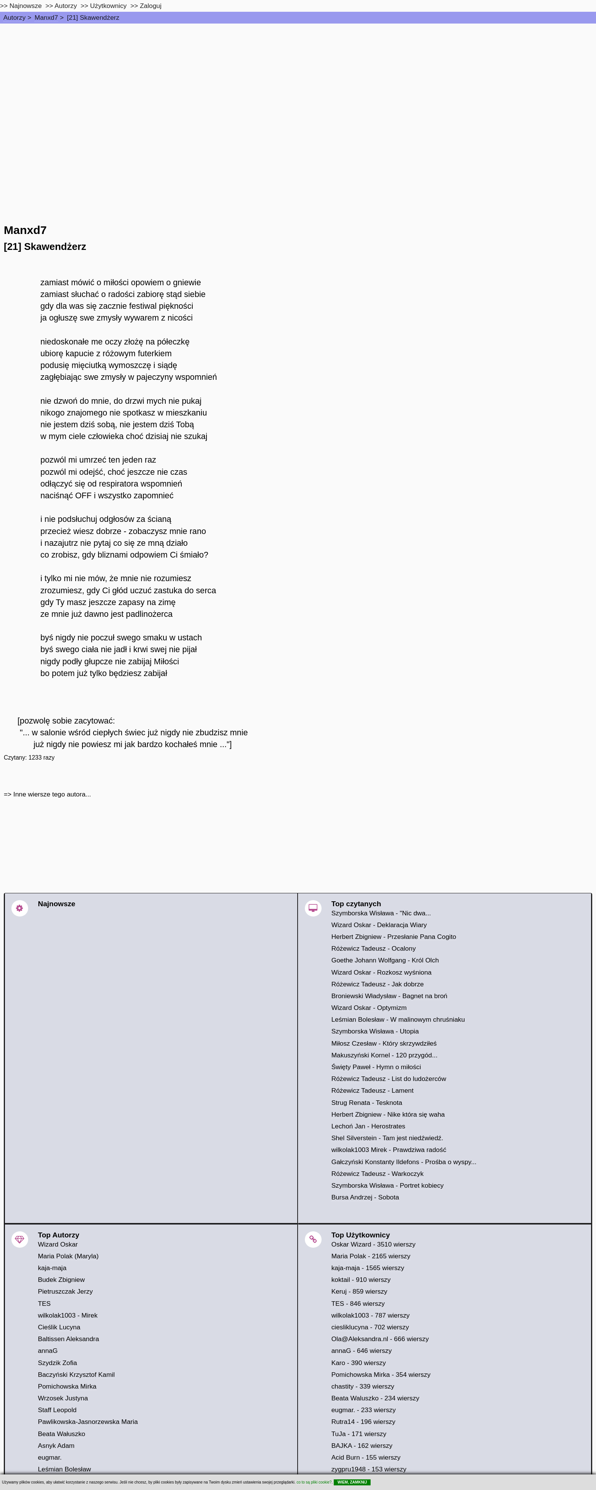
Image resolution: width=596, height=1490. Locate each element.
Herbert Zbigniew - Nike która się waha (388, 1114)
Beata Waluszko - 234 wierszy (375, 1398)
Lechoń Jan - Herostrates (368, 1126)
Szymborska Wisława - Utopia (375, 1031)
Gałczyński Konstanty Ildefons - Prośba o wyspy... (404, 1162)
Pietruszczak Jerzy (65, 1291)
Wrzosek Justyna (63, 1398)
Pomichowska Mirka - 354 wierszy (381, 1374)
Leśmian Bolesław (64, 1469)
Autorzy (14, 17)
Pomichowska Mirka (67, 1386)
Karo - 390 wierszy (358, 1363)
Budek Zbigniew (61, 1279)
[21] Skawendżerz (93, 17)
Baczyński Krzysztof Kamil (76, 1374)
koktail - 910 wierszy (361, 1279)
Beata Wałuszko (62, 1434)
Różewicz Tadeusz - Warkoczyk (377, 1173)
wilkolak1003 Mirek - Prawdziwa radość (388, 1149)
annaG (48, 1350)
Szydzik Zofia (57, 1363)
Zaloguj (151, 5)
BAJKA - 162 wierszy (362, 1445)
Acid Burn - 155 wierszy (366, 1457)
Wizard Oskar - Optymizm (369, 1007)
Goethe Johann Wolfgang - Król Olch (385, 960)
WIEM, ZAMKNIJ (352, 1482)
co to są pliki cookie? (313, 1482)
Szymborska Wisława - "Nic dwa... (381, 913)
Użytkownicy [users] (108, 5)
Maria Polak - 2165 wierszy (371, 1256)
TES (44, 1303)
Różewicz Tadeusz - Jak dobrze (377, 984)
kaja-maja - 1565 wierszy (367, 1268)
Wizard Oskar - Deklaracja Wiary (379, 925)
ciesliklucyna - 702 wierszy (370, 1327)
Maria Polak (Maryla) (68, 1256)
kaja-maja (52, 1268)
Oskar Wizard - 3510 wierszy (373, 1244)
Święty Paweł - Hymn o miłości (376, 1067)
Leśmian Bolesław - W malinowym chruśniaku (398, 1019)
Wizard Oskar (58, 1244)
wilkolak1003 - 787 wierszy (370, 1315)
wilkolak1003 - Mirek (68, 1315)
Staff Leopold (57, 1410)
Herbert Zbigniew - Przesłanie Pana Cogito (393, 936)
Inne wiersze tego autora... (52, 794)
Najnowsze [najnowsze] (26, 5)
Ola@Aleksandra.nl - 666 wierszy (380, 1339)
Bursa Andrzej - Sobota (365, 1197)
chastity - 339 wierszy (363, 1386)
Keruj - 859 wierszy (359, 1291)
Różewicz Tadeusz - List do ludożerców (388, 1078)
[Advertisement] (298, 80)
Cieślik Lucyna (59, 1327)
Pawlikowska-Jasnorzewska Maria (88, 1421)
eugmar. (50, 1457)
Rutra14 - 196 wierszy (363, 1421)
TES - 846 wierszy (358, 1303)
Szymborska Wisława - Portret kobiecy (387, 1185)
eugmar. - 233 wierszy (363, 1410)
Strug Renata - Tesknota (367, 1102)
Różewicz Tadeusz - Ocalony (373, 948)
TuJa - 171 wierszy (359, 1434)
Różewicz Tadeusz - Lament (372, 1090)
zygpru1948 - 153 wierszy (368, 1469)
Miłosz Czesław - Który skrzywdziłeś (384, 1043)
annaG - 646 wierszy (361, 1350)
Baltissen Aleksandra (68, 1339)
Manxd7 (46, 17)
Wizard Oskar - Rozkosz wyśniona (381, 972)
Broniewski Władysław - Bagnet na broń (389, 996)
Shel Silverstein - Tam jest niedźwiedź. (387, 1138)
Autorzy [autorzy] (66, 5)
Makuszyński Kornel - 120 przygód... (384, 1055)
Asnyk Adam (56, 1445)
